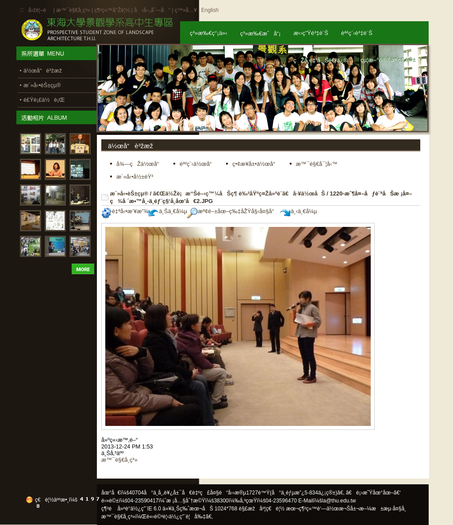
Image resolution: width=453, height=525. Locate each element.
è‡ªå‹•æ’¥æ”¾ (124, 211)
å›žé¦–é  (40, 10)
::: (21, 10)
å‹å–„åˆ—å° (152, 10)
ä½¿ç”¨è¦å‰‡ (187, 517)
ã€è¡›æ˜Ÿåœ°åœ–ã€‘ (373, 493)
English (210, 10)
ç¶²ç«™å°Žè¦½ (112, 10)
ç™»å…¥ (186, 10)
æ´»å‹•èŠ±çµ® (129, 193)
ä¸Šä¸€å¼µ (167, 211)
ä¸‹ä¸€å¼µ (298, 211)
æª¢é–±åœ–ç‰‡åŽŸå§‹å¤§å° (233, 211)
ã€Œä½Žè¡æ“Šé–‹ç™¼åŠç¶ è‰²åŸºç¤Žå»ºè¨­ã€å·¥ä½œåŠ (239, 193)
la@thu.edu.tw (339, 501)
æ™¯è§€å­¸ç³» (74, 10)
